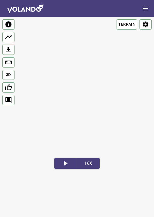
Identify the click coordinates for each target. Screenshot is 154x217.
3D (8, 74)
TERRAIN (126, 24)
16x (88, 163)
